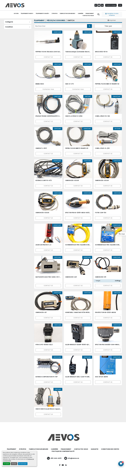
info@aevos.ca (73, 458)
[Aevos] (63, 437)
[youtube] (99, 5)
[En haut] (122, 234)
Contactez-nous (48, 89)
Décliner (14, 463)
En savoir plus (23, 463)
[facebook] (95, 5)
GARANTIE (94, 449)
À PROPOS (54, 13)
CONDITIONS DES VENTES (110, 449)
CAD (120, 5)
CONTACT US (48, 57)
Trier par (108, 26)
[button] (27, 13)
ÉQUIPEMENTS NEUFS (27, 13)
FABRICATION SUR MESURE (67, 13)
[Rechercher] (60, 26)
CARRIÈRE (80, 13)
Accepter (6, 463)
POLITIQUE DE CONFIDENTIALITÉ (63, 451)
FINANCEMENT (89, 13)
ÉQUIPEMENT (11, 449)
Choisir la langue (111, 5)
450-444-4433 (55, 458)
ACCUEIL (16, 13)
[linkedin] (102, 5)
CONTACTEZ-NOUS (88, 15)
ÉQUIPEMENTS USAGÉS (42, 13)
